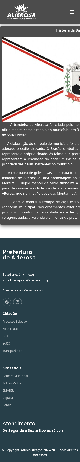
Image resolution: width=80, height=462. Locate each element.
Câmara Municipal (15, 375)
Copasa (8, 397)
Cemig (7, 405)
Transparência (12, 350)
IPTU (6, 336)
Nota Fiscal (10, 328)
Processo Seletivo (15, 321)
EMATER (8, 390)
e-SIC (6, 343)
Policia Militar (12, 383)
